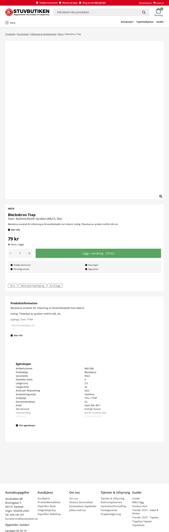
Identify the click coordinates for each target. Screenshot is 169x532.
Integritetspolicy (47, 510)
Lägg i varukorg (98, 253)
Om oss (73, 498)
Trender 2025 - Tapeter (145, 517)
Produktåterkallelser (49, 502)
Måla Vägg (138, 502)
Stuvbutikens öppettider (82, 506)
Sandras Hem (139, 506)
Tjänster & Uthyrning (112, 498)
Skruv (61, 34)
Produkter (10, 34)
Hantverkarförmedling (113, 506)
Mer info (15, 229)
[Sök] (144, 12)
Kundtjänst (44, 498)
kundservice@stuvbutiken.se (21, 518)
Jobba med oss (77, 510)
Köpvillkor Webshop (49, 514)
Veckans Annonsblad (81, 502)
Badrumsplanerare (111, 502)
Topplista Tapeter (142, 521)
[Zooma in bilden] (160, 195)
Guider (136, 498)
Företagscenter (109, 510)
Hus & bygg (22, 34)
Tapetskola (138, 525)
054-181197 (100, 2)
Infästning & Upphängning (43, 34)
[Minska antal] (10, 253)
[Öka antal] (29, 253)
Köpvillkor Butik (47, 506)
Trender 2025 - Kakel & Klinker (145, 511)
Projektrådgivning (111, 514)
